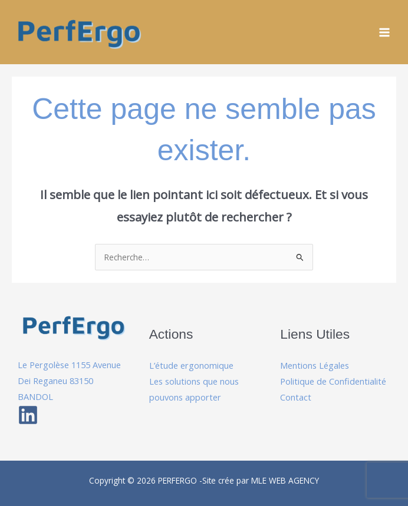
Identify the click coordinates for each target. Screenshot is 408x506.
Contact (295, 397)
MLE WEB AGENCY (285, 480)
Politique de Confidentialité (333, 381)
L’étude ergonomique (191, 365)
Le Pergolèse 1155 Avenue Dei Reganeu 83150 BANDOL (69, 380)
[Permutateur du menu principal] (385, 32)
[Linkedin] (28, 415)
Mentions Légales (314, 365)
